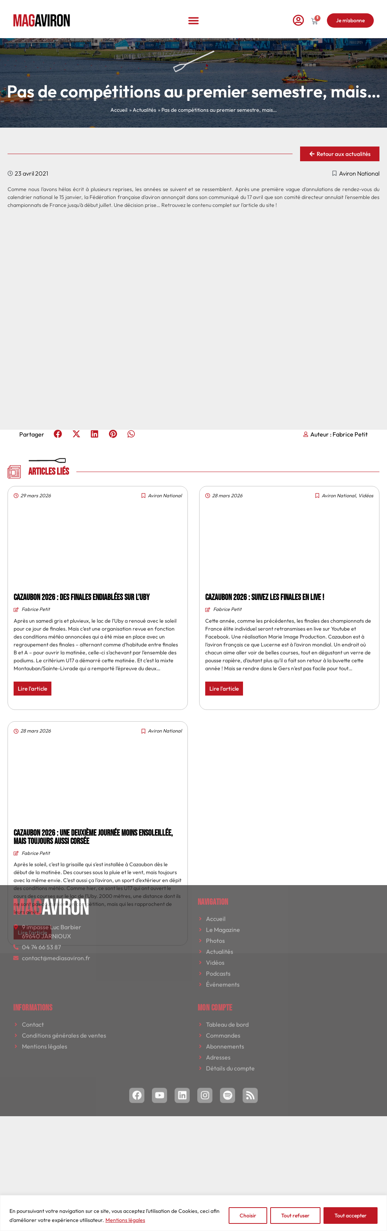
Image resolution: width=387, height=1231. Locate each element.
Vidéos (365, 495)
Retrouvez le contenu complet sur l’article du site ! (219, 205)
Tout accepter (350, 1215)
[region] (193, 1213)
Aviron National (359, 173)
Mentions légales (125, 1220)
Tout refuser (295, 1215)
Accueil (118, 109)
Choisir (248, 1215)
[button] (193, 13)
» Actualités (142, 109)
